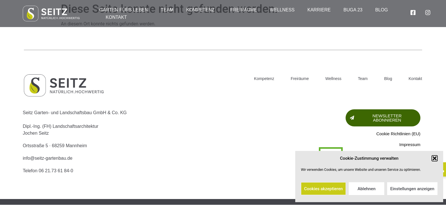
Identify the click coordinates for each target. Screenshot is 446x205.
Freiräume (243, 9)
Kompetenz (202, 10)
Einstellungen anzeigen (412, 188)
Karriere (319, 9)
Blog (381, 9)
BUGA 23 (353, 9)
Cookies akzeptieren (323, 188)
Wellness (282, 9)
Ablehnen (366, 188)
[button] (434, 158)
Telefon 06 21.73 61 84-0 (48, 170)
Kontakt (116, 17)
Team (167, 9)
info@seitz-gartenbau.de (48, 158)
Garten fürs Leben (123, 9)
